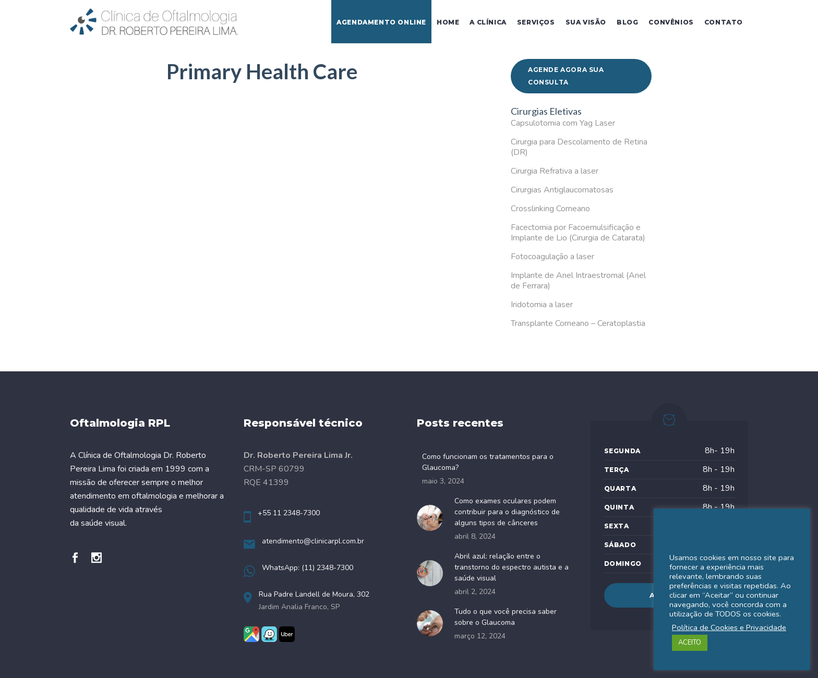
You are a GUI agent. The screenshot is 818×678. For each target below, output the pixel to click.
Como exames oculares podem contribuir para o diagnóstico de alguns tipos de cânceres (507, 512)
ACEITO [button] (689, 642)
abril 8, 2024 (475, 536)
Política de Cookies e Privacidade (729, 627)
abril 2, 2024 (475, 592)
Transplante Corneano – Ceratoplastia (578, 323)
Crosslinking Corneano (550, 208)
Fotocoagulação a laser (552, 256)
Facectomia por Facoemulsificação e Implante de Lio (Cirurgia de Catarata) (578, 232)
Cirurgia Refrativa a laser (554, 171)
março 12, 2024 (480, 636)
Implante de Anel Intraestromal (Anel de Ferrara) (578, 280)
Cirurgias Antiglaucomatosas (562, 190)
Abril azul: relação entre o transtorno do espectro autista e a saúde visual (511, 567)
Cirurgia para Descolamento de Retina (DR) (579, 147)
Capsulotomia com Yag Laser (563, 123)
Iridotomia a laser (542, 304)
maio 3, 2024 (443, 481)
